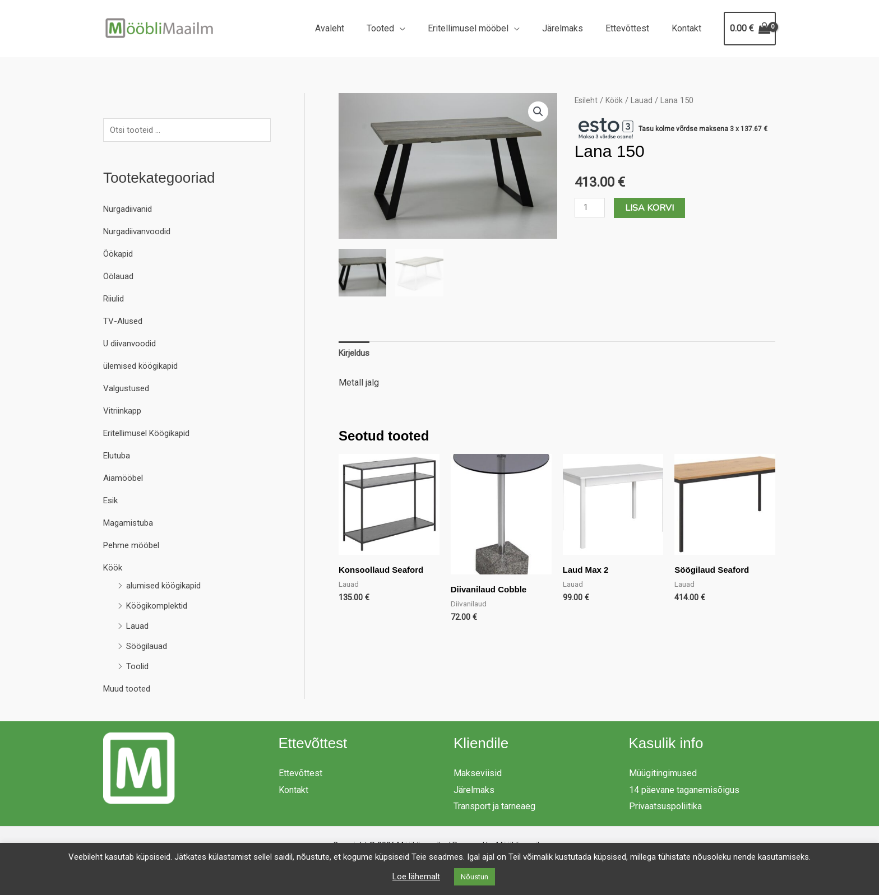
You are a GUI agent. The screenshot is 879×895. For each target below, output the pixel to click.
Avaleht (354, 28)
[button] (538, 112)
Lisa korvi (651, 208)
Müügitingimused (663, 774)
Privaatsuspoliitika (665, 807)
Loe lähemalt (416, 876)
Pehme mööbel (133, 546)
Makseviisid (478, 774)
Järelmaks (573, 28)
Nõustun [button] (474, 877)
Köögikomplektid (159, 607)
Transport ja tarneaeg (494, 807)
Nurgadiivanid (129, 210)
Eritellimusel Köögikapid (150, 434)
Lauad (138, 627)
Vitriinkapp (124, 412)
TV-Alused (124, 322)
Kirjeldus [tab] (356, 352)
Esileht (587, 100)
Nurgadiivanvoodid (139, 233)
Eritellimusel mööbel (483, 28)
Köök (113, 569)
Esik (111, 502)
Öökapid (119, 255)
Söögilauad (148, 647)
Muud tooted (128, 690)
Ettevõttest (634, 28)
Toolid (138, 667)
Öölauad (119, 277)
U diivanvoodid (132, 345)
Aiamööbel (124, 479)
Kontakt (689, 28)
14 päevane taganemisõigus (684, 791)
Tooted (400, 28)
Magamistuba (129, 524)
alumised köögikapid (166, 587)
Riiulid (115, 300)
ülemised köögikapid (144, 367)
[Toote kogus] (591, 207)
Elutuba (117, 457)
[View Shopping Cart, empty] (750, 28)
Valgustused (127, 389)
